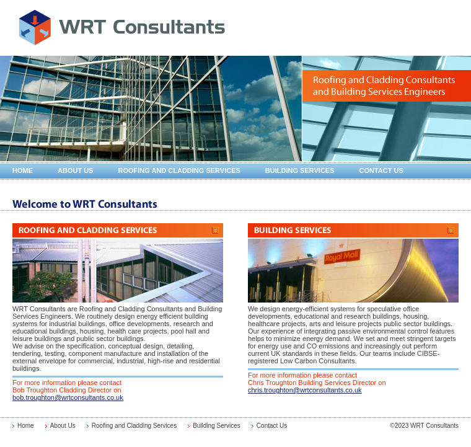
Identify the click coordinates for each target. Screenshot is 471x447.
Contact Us (381, 170)
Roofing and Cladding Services (179, 170)
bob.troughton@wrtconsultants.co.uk (67, 397)
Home (22, 170)
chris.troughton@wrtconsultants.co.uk (305, 390)
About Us (75, 170)
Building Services (300, 170)
